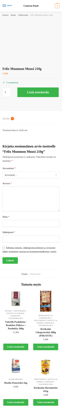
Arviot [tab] (8, 118)
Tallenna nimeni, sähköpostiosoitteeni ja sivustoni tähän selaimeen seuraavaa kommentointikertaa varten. (29, 250)
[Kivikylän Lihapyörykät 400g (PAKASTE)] (45, 301)
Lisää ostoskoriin (38, 92)
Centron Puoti (31, 6)
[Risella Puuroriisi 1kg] (15, 366)
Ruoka (13, 15)
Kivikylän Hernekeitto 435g (46, 389)
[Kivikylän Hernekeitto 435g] (45, 366)
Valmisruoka (23, 15)
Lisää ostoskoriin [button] (15, 347)
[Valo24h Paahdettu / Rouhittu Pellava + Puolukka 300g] (15, 299)
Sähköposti (8, 232)
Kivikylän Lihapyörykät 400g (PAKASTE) (46, 332)
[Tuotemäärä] (6, 92)
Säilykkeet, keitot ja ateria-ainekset (16, 313)
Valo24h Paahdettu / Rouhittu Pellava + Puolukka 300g (15, 325)
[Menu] (7, 5)
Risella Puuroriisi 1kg (15, 383)
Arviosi (7, 183)
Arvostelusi (9, 168)
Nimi (5, 217)
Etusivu (5, 15)
